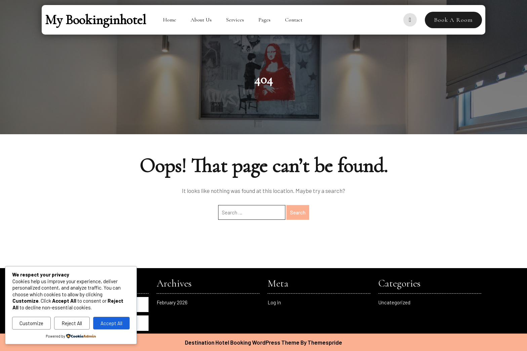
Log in (274, 302)
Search (298, 212)
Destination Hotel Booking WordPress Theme (242, 342)
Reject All (72, 323)
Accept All (111, 323)
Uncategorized (394, 302)
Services (235, 19)
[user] (410, 20)
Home (169, 19)
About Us (201, 19)
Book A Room (453, 19)
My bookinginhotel (95, 20)
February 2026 (172, 302)
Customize (31, 323)
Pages (264, 19)
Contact (293, 19)
